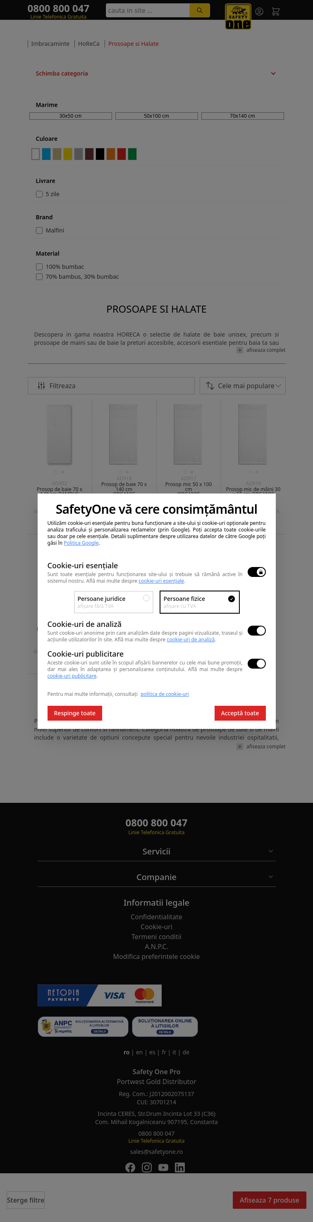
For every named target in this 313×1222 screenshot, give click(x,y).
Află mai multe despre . (136, 580)
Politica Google (81, 542)
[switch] (257, 572)
